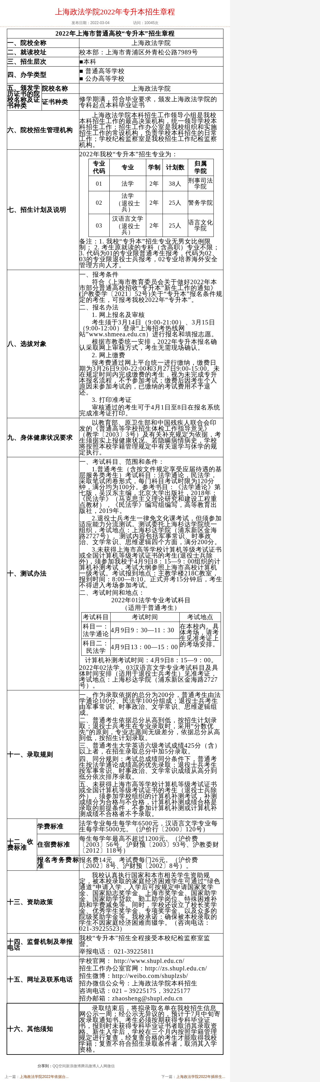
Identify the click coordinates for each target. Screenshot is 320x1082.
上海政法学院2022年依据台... (44, 1076)
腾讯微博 (88, 1066)
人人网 (101, 1066)
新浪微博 (73, 1066)
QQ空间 (59, 1066)
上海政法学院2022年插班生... (200, 1076)
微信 (111, 1066)
